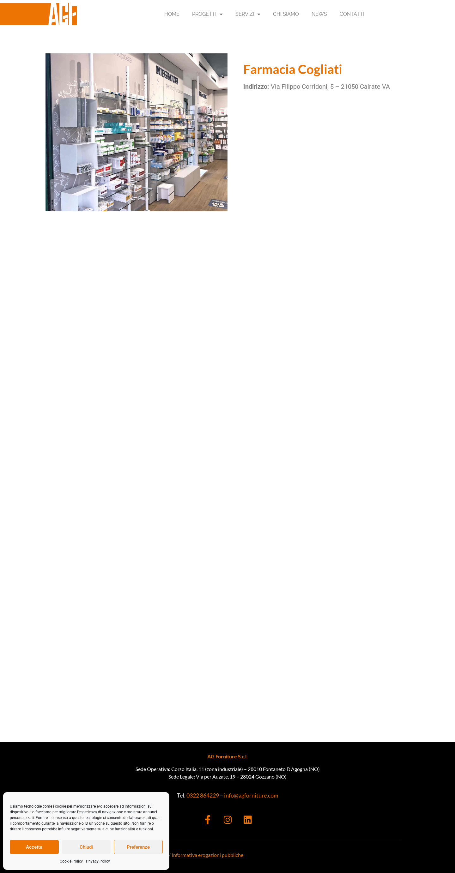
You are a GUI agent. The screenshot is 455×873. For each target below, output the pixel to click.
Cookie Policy (71, 861)
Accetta (34, 847)
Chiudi (86, 847)
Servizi (247, 14)
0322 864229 (202, 795)
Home (171, 14)
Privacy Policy (98, 861)
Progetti (207, 14)
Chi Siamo (286, 14)
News (319, 14)
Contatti (352, 14)
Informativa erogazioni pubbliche (207, 855)
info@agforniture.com (251, 795)
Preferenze (138, 847)
